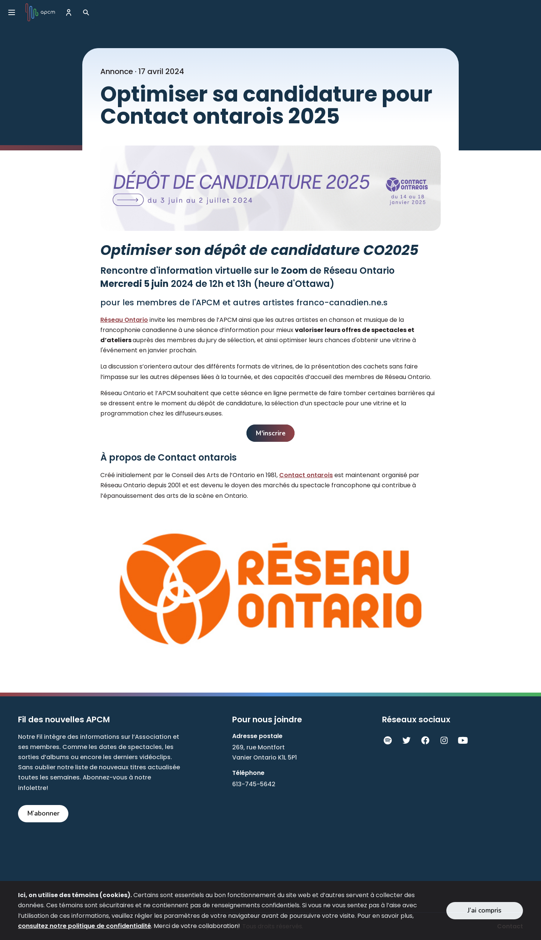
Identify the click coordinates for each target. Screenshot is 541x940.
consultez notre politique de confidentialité (84, 926)
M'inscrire (271, 433)
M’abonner (43, 813)
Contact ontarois (306, 475)
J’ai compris (484, 910)
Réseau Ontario (124, 319)
